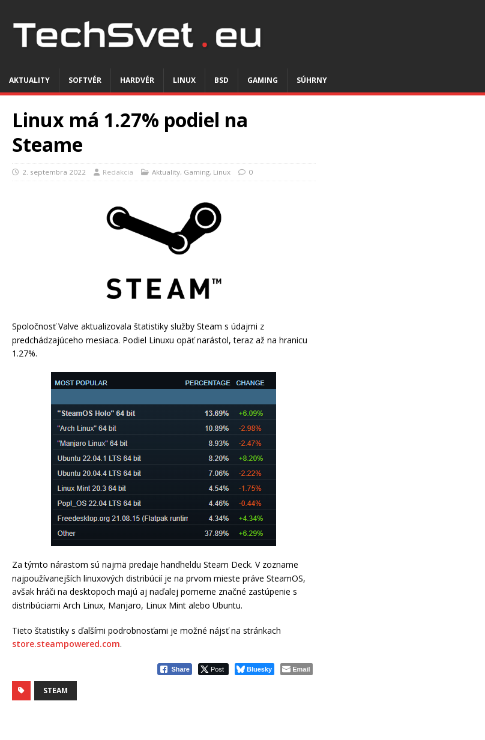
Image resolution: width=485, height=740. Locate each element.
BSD (221, 80)
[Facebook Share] (174, 669)
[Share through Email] (296, 669)
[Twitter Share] (213, 669)
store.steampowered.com (66, 643)
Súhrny (312, 80)
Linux (184, 80)
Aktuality (29, 80)
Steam (55, 690)
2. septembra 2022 (54, 171)
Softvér (84, 80)
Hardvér (137, 80)
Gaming (262, 80)
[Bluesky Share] (254, 669)
